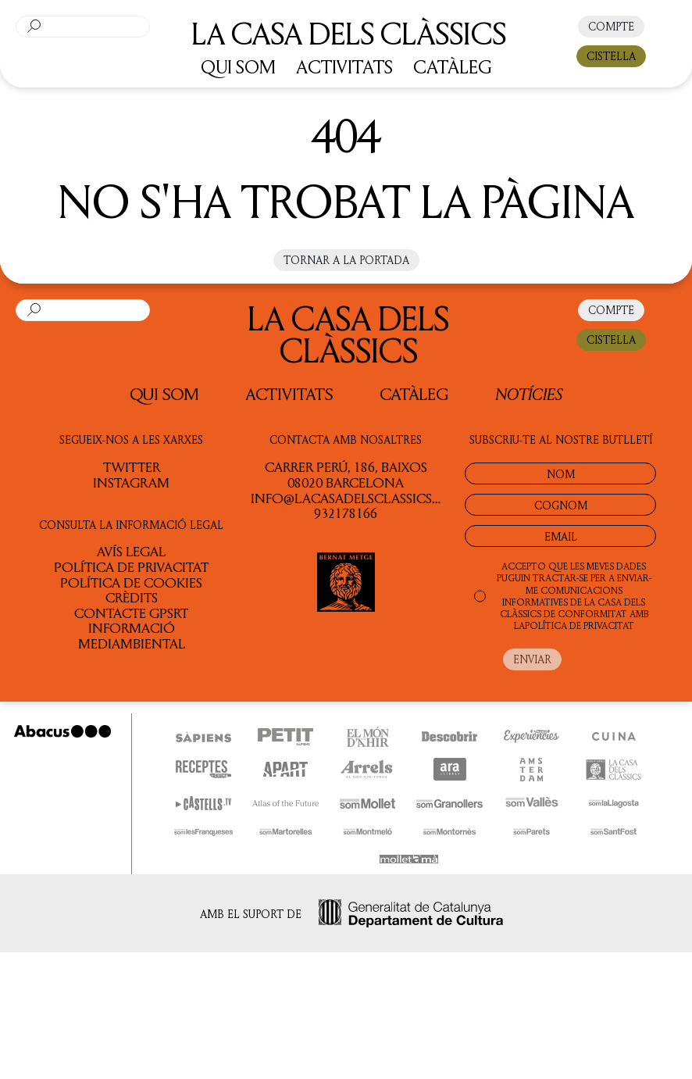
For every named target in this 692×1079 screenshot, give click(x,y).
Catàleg (414, 394)
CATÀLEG (452, 66)
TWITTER (131, 466)
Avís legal (131, 550)
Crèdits (131, 597)
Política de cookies (131, 582)
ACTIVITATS (344, 66)
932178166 (345, 512)
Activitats (289, 394)
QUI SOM (238, 66)
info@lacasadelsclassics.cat (355, 497)
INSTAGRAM (131, 482)
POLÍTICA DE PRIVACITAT (579, 625)
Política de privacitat (131, 566)
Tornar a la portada (346, 259)
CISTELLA (611, 55)
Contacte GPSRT (131, 612)
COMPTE (611, 26)
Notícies (528, 393)
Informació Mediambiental (131, 635)
